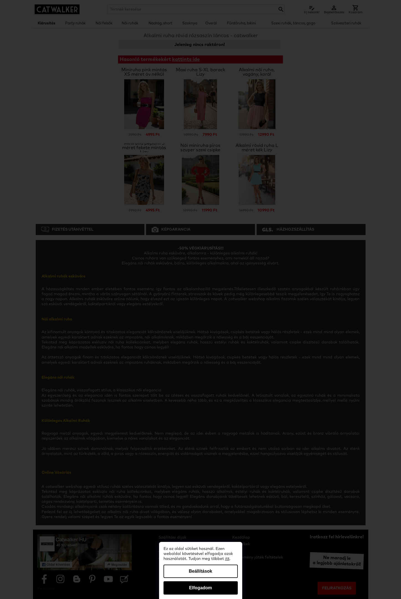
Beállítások (200, 571)
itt (227, 559)
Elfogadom (200, 587)
